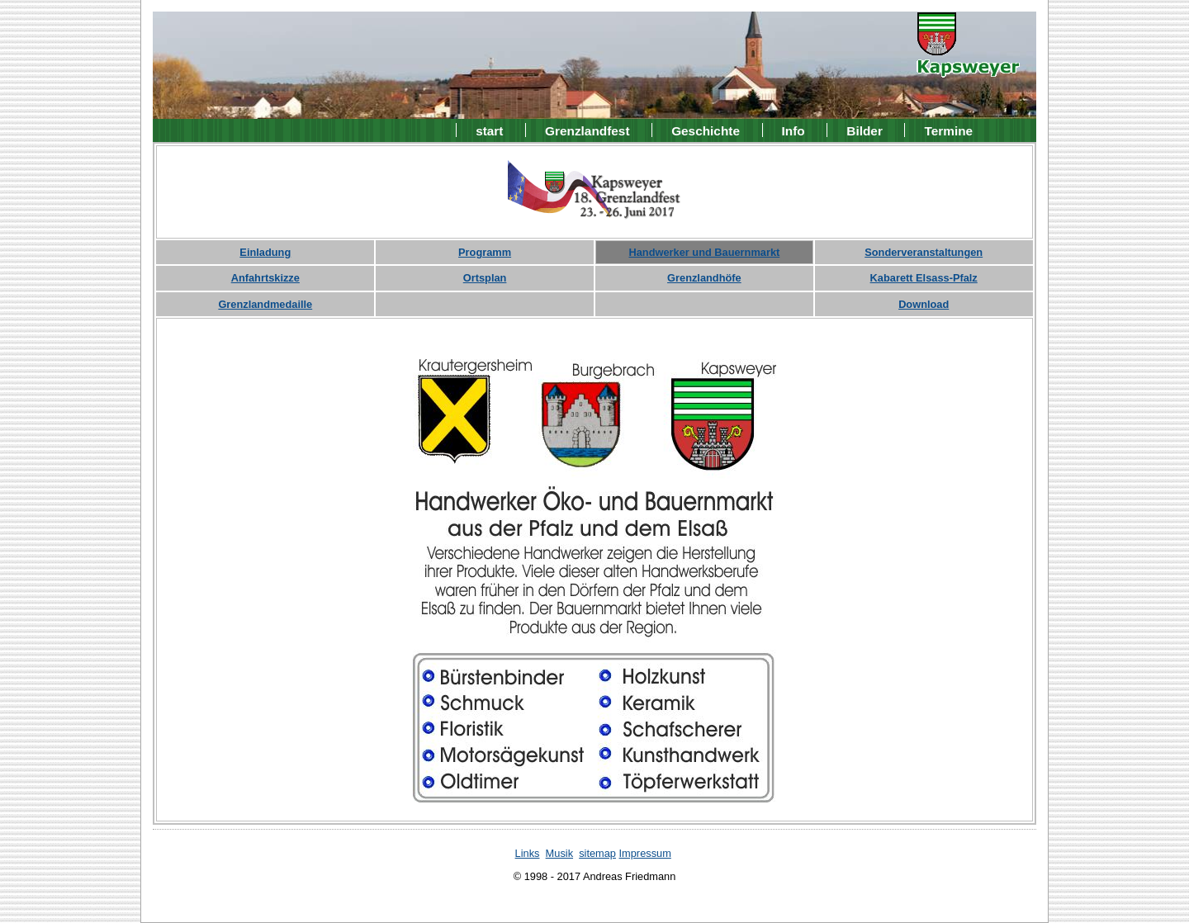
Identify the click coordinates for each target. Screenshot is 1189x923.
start (489, 130)
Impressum (645, 853)
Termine (949, 130)
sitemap (597, 853)
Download (923, 304)
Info (793, 130)
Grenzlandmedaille (265, 304)
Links (527, 853)
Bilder (864, 130)
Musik (559, 853)
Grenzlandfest (587, 130)
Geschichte (705, 130)
